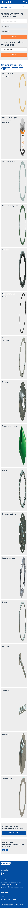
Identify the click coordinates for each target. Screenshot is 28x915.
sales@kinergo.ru (4, 870)
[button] (21, 2)
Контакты (3, 896)
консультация (14, 832)
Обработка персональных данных (8, 899)
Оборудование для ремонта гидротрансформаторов (12, 887)
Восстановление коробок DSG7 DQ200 (9, 884)
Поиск (14, 36)
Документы (3, 898)
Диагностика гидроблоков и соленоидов (10, 886)
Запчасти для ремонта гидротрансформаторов (11, 882)
